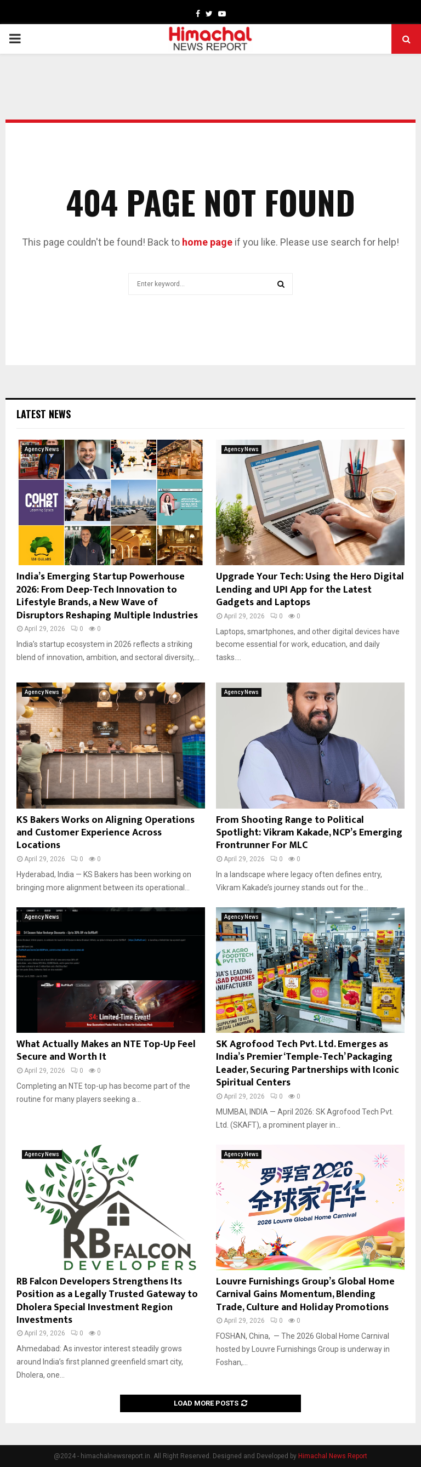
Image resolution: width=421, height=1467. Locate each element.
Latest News (43, 414)
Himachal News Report (332, 1456)
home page (207, 242)
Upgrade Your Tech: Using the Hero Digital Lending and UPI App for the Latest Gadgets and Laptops (310, 589)
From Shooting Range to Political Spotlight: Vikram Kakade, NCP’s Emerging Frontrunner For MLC (309, 833)
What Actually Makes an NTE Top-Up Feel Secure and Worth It (106, 1050)
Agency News (42, 449)
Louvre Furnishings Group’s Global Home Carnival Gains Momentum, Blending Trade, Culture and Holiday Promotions (305, 1294)
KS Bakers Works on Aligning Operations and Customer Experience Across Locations (105, 833)
